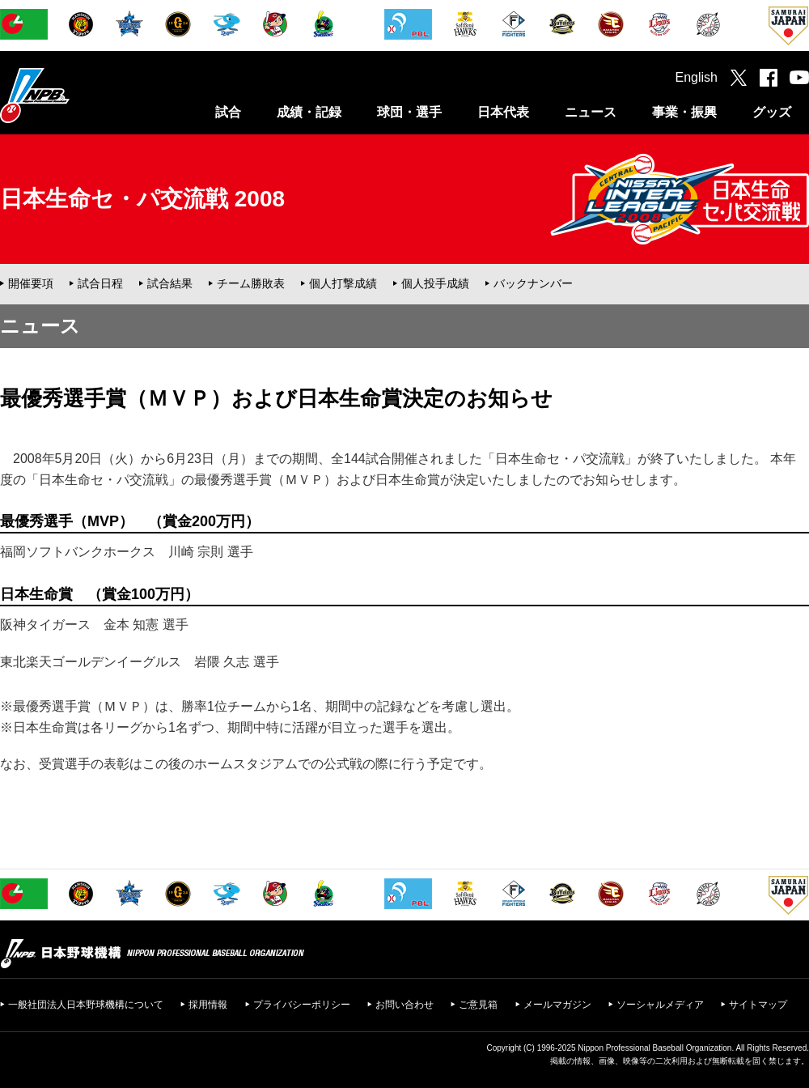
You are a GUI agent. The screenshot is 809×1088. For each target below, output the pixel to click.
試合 (228, 112)
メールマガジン (557, 1004)
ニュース (590, 112)
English (697, 77)
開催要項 (30, 283)
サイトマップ (758, 1004)
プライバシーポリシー (301, 1004)
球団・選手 (409, 112)
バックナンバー (533, 283)
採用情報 (207, 1004)
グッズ (771, 112)
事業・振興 (684, 112)
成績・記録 (309, 112)
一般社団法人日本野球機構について (85, 1004)
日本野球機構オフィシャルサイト (75, 95)
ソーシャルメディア (660, 1004)
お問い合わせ (404, 1004)
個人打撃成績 (343, 283)
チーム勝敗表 (251, 283)
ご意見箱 (478, 1004)
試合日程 (100, 283)
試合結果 (170, 283)
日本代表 (503, 112)
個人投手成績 (435, 283)
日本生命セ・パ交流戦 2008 (142, 198)
